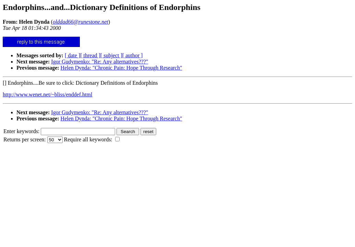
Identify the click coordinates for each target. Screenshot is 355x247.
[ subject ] (111, 55)
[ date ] (72, 55)
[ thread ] (90, 55)
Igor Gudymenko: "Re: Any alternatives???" (99, 61)
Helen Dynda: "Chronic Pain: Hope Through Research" (121, 68)
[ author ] (132, 55)
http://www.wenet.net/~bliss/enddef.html (47, 94)
